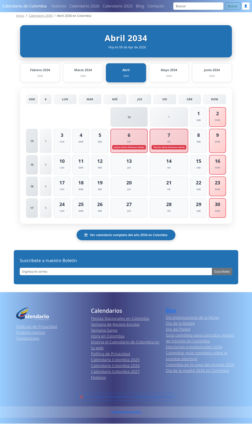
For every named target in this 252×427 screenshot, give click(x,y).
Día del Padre (178, 332)
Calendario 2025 (118, 6)
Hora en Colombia (107, 339)
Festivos (58, 6)
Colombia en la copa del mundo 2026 (200, 368)
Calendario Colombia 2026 (115, 369)
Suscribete (222, 274)
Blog (140, 6)
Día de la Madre (180, 326)
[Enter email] (116, 274)
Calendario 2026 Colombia (126, 415)
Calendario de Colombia (24, 6)
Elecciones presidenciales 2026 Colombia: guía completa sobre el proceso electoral (197, 356)
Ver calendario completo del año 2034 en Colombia (125, 238)
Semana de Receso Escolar (115, 327)
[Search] (198, 6)
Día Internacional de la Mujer (192, 320)
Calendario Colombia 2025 (115, 363)
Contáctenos (27, 341)
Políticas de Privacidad (36, 329)
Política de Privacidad (110, 357)
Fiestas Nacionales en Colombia (120, 321)
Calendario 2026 (84, 6)
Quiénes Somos (30, 335)
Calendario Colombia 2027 (115, 374)
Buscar (233, 6)
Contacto (155, 6)
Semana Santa (104, 333)
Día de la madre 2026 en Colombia (197, 373)
